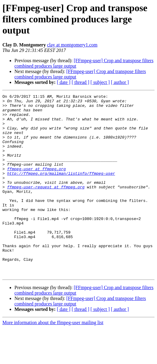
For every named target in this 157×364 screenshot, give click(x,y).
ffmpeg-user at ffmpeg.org (36, 184)
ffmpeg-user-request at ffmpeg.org (46, 206)
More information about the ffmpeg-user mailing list (52, 358)
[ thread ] (80, 82)
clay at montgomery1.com (72, 44)
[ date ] (63, 82)
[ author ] (120, 82)
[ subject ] (100, 82)
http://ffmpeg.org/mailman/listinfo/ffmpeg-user (61, 189)
